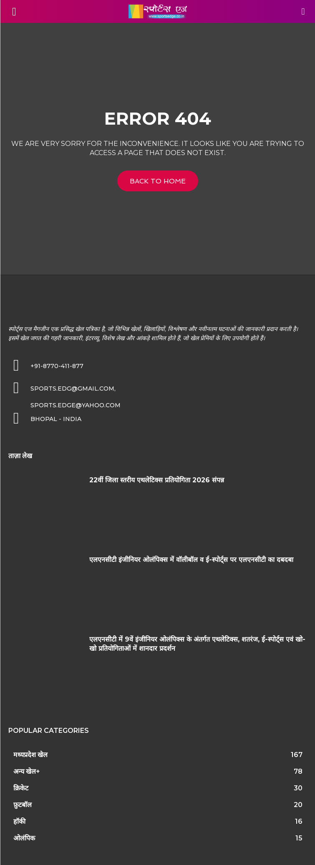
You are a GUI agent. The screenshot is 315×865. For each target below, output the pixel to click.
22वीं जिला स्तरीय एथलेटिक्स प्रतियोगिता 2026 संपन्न (156, 480)
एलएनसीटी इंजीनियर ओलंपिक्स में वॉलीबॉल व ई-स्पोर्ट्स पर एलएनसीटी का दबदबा (191, 560)
